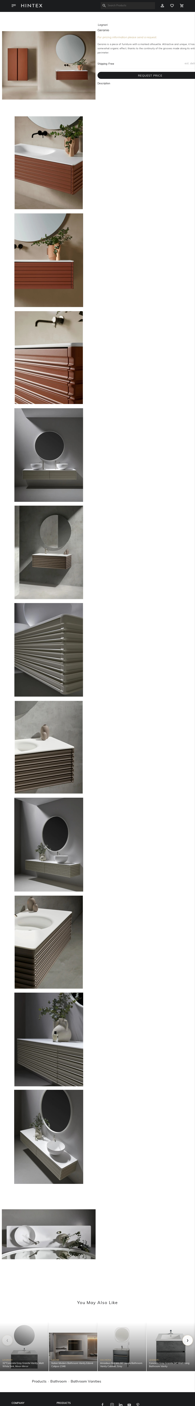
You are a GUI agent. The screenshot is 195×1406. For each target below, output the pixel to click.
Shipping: (103, 64)
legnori (103, 25)
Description (104, 83)
